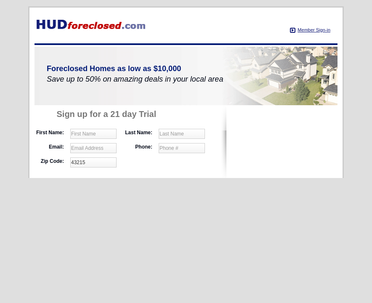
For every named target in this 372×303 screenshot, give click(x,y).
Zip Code (52, 161)
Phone (143, 147)
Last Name (138, 133)
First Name (50, 133)
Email (56, 147)
